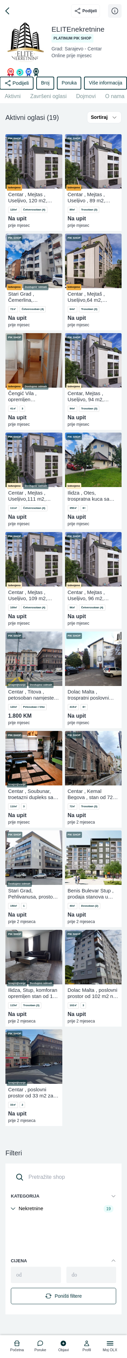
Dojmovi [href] (86, 96)
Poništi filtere (63, 1296)
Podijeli (85, 10)
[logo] (17, 1347)
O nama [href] (115, 96)
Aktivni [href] (13, 96)
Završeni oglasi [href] (48, 96)
